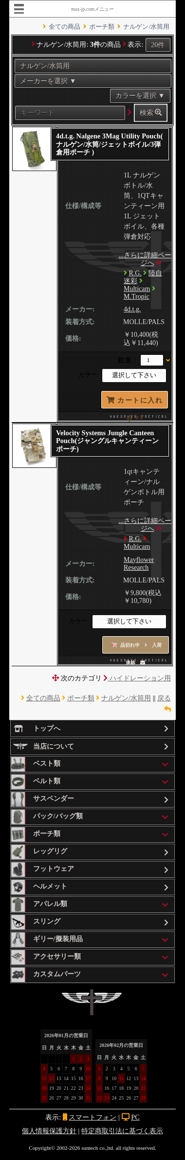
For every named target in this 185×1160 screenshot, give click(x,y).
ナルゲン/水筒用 (146, 26)
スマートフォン (92, 1117)
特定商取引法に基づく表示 (122, 1131)
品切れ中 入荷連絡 (136, 648)
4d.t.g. (132, 309)
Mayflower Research (139, 563)
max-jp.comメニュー (92, 9)
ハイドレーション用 (137, 678)
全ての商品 (64, 26)
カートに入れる (135, 402)
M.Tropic (136, 296)
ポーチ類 (101, 26)
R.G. (135, 273)
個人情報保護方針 (49, 1131)
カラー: (88, 375)
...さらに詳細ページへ (145, 259)
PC (135, 1117)
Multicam (137, 288)
